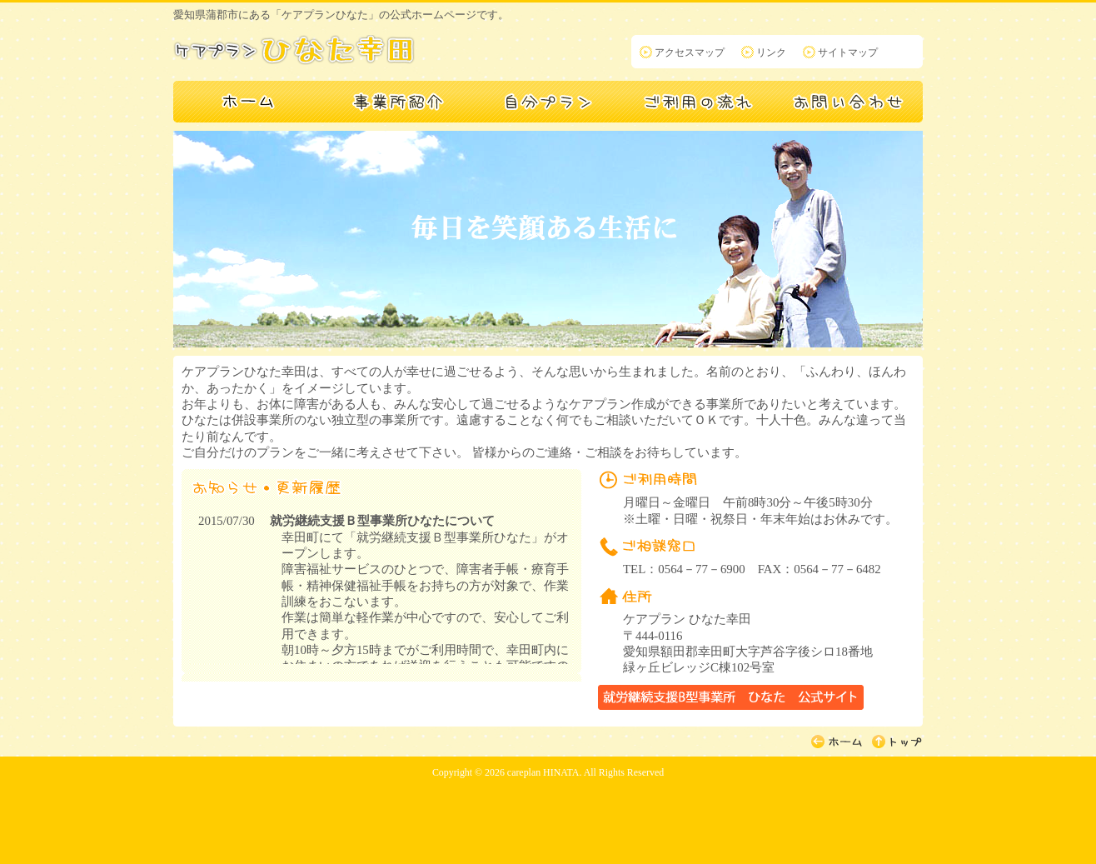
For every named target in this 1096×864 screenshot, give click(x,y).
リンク (771, 52)
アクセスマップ (690, 52)
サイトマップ (848, 52)
